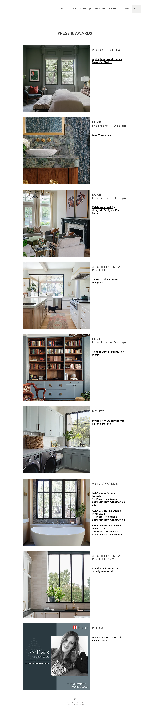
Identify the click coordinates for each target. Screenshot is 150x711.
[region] (75, 79)
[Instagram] (74, 699)
